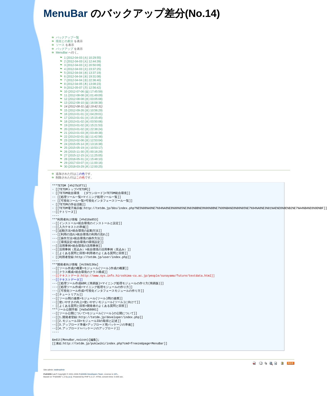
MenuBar (65, 13)
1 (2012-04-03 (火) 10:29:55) (82, 57)
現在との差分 (64, 41)
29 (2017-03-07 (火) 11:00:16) (83, 162)
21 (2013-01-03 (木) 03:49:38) (83, 132)
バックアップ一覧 (67, 37)
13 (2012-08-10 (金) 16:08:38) (83, 102)
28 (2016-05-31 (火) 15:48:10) (83, 159)
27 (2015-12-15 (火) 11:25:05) (83, 155)
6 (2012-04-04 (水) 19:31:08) (82, 76)
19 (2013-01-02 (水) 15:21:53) (83, 125)
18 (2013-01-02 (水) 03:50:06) (83, 121)
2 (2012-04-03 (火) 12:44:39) (82, 61)
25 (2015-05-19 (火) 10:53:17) (83, 147)
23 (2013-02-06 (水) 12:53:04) (83, 140)
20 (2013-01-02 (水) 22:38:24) (83, 129)
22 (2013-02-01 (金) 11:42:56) (83, 136)
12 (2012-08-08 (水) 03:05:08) (83, 99)
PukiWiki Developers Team (91, 374)
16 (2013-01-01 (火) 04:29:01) (83, 114)
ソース (60, 44)
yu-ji (70, 377)
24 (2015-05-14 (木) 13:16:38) (83, 144)
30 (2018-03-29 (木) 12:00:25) (83, 166)
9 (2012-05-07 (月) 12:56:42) (82, 87)
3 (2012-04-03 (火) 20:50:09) (82, 65)
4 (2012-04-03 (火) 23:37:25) (82, 69)
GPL (116, 374)
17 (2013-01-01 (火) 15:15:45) (83, 117)
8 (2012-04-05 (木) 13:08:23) (82, 84)
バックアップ (64, 48)
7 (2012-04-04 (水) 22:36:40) (82, 80)
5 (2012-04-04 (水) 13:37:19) (82, 72)
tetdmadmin (59, 370)
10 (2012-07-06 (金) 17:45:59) (83, 91)
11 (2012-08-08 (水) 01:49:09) (83, 95)
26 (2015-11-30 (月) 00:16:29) (83, 151)
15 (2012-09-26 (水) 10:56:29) (83, 110)
